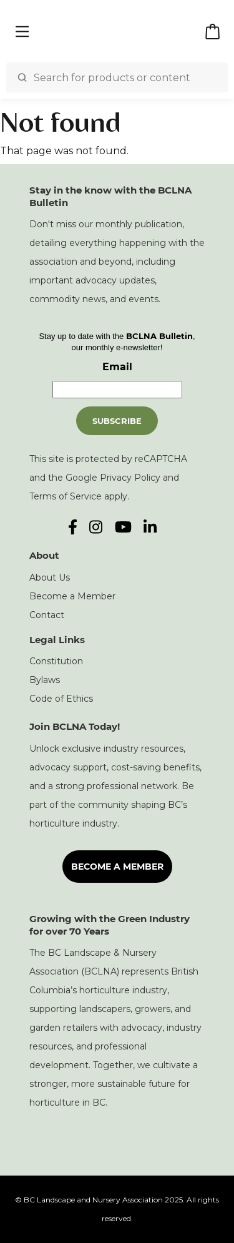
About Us (49, 577)
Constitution (56, 661)
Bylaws (44, 679)
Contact (46, 615)
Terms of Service (65, 496)
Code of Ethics (61, 698)
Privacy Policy (130, 477)
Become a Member (72, 596)
